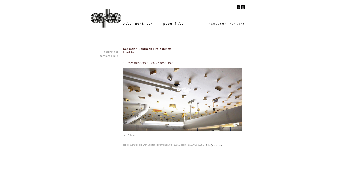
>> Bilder (129, 135)
